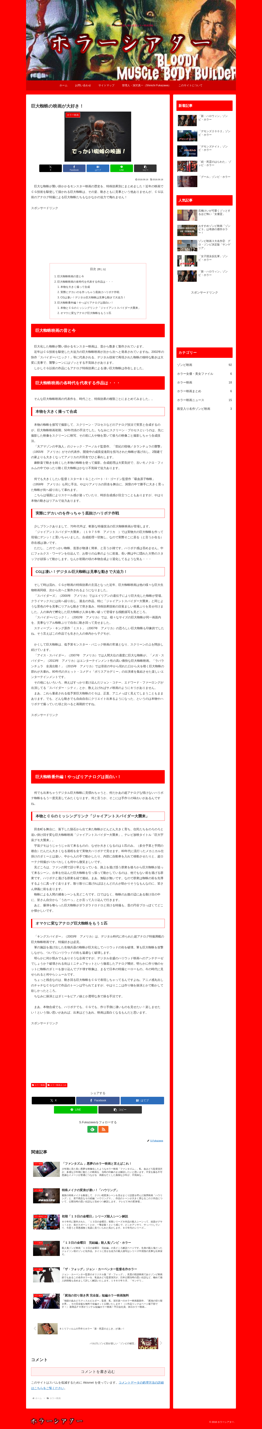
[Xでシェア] (53, 168)
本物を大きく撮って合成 (75, 287)
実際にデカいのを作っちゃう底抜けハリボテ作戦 (89, 292)
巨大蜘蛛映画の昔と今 (70, 276)
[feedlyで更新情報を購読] (94, 1130)
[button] (143, 168)
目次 (93, 269)
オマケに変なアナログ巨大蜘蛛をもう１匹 (85, 314)
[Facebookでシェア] (75, 168)
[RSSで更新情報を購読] (101, 1130)
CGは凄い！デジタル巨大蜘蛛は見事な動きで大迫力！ (93, 298)
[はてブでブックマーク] (98, 168)
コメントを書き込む (98, 1374)
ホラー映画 (38, 1086)
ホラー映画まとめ (57, 1086)
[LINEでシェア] (120, 168)
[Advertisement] (98, 234)
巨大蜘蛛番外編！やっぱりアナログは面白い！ (85, 303)
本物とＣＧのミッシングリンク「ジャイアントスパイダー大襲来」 (100, 309)
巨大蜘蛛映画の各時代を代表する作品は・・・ (85, 281)
